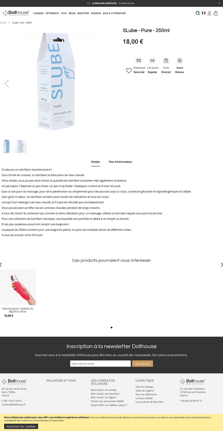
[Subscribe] (142, 363)
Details (95, 162)
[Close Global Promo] (219, 3)
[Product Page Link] (18, 304)
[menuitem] (39, 13)
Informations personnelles (61, 393)
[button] (6, 83)
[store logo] (15, 13)
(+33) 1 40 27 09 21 (12, 400)
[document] (112, 422)
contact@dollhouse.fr (13, 404)
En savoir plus (57, 420)
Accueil (3, 22)
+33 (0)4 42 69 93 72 (191, 400)
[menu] (80, 13)
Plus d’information (120, 162)
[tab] (80, 13)
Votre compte (53, 389)
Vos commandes (55, 396)
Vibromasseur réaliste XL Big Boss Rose (17, 310)
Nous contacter (54, 386)
